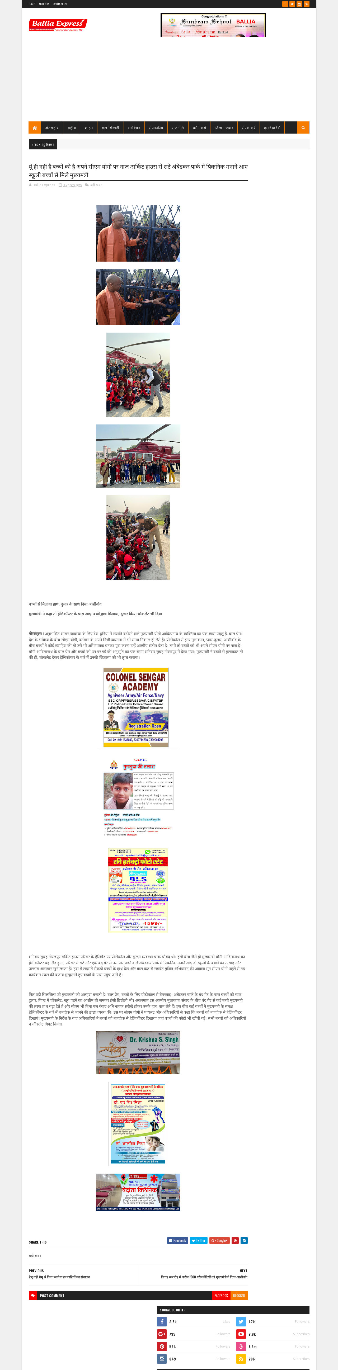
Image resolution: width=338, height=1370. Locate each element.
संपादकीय (156, 127)
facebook (189, 1308)
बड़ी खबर (96, 185)
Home (32, 4)
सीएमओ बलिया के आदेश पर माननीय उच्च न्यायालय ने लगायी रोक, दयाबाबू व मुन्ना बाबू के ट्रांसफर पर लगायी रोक (277, 272)
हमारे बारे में (272, 127)
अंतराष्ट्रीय (52, 127)
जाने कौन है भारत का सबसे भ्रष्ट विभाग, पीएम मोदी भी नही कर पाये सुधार (276, 335)
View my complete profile (242, 245)
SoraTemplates (48, 1362)
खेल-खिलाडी (110, 127)
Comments (288, 355)
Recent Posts (246, 355)
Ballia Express (242, 238)
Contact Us (60, 4)
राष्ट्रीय (72, 127)
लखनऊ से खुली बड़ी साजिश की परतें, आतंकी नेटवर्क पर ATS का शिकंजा (276, 613)
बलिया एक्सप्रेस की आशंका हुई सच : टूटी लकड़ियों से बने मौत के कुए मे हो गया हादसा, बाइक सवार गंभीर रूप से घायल (276, 582)
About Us (44, 4)
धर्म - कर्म (199, 127)
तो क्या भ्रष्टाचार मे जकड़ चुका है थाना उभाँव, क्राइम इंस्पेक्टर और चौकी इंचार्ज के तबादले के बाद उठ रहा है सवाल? (279, 316)
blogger (207, 1308)
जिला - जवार (224, 127)
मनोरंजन (134, 127)
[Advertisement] (169, 82)
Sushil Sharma (85, 1362)
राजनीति (178, 127)
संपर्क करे (249, 127)
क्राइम (89, 127)
